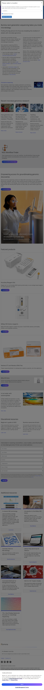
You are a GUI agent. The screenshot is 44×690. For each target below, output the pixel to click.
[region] (22, 680)
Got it (22, 684)
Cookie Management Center (15, 678)
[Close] (41, 2)
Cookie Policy (5, 680)
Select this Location (7, 16)
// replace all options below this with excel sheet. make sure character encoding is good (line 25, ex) (22, 11)
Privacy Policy (14, 680)
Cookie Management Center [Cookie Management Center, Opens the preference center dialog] (22, 687)
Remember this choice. (7, 13)
